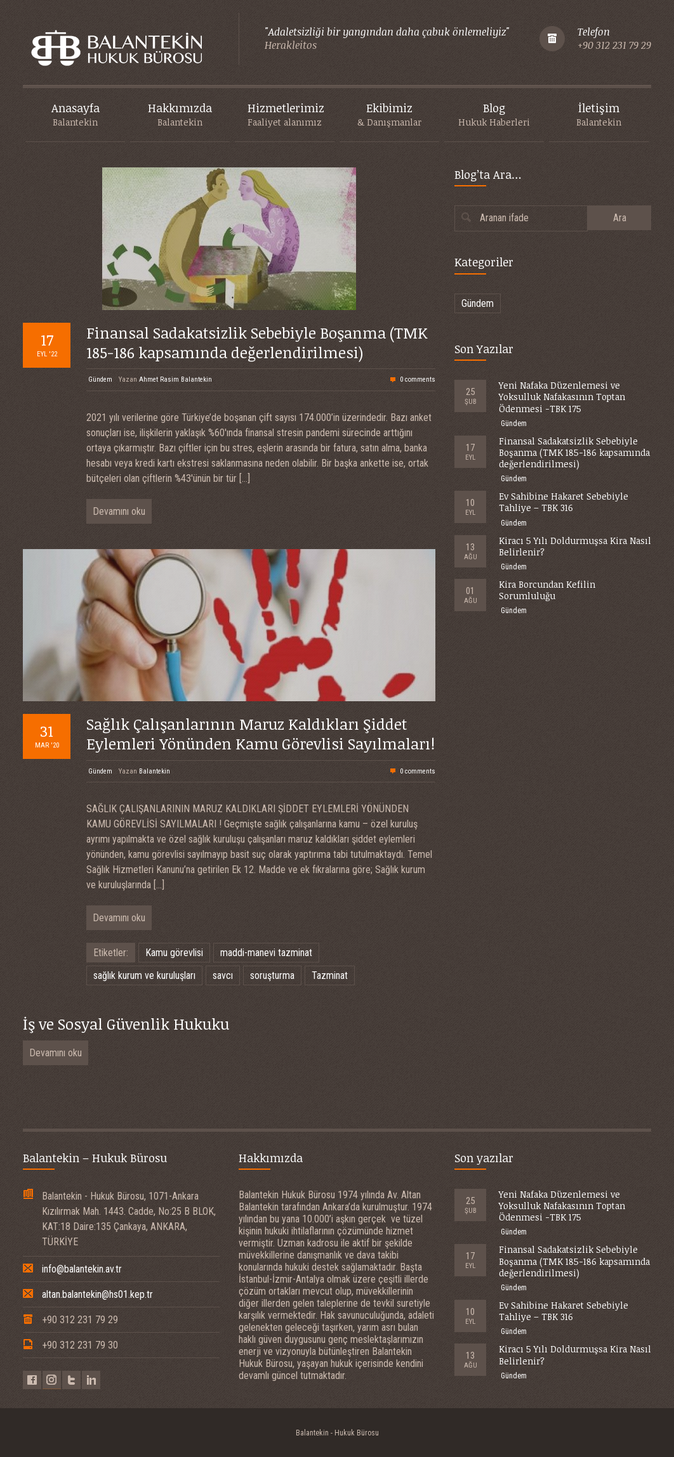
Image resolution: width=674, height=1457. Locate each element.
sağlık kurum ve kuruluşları (144, 975)
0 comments (417, 379)
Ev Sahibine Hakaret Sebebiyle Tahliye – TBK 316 (563, 502)
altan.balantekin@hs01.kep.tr (97, 1294)
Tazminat (330, 975)
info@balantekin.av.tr (82, 1269)
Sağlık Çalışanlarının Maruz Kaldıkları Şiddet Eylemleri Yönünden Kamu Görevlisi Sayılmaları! (260, 733)
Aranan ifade (504, 218)
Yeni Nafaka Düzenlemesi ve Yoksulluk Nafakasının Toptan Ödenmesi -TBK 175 (562, 396)
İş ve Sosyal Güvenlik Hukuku (126, 1023)
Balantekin (154, 771)
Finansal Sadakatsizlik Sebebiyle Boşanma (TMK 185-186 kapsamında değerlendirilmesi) (257, 342)
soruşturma (272, 975)
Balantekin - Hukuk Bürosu (337, 1432)
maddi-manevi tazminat (266, 953)
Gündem (100, 379)
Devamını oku (119, 511)
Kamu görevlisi (174, 953)
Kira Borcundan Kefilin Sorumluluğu (547, 590)
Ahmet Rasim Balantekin (175, 379)
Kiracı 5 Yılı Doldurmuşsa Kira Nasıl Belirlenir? (575, 546)
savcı (223, 975)
